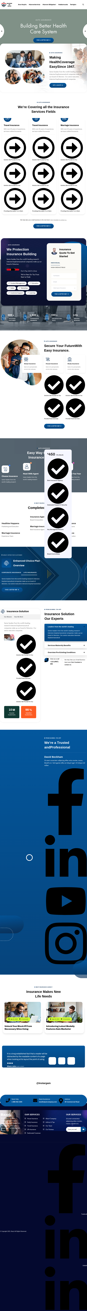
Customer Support (15, 293)
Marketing (23, 288)
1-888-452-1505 (17, 1102)
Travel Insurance (11, 125)
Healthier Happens (10, 523)
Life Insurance (30, 1129)
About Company (49, 1118)
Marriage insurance (70, 125)
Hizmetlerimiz (34, 4)
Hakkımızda (63, 4)
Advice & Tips (49, 1122)
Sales (11, 288)
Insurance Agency (38, 517)
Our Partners (48, 1129)
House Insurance (52, 364)
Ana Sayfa (22, 4)
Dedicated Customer (33, 1133)
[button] (17, 363)
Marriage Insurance (11, 533)
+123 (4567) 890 (54, 663)
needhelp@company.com (48, 1102)
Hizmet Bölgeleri (49, 4)
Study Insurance (30, 364)
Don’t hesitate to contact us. (58, 220)
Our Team (47, 1126)
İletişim (73, 4)
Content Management (16, 283)
